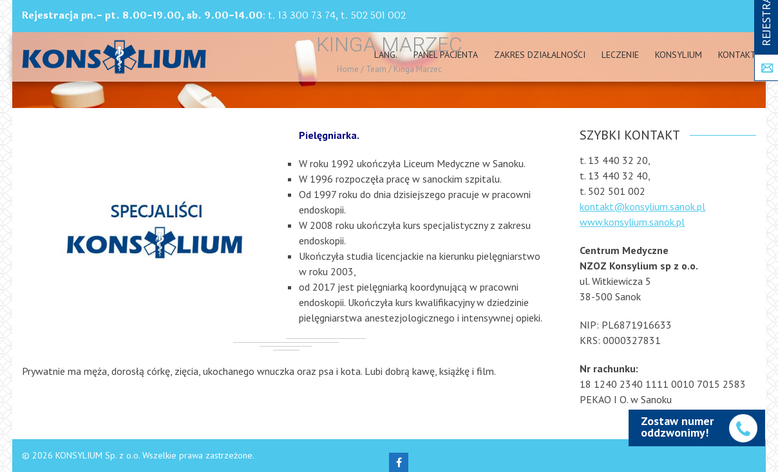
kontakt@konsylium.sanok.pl (642, 206)
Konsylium (678, 54)
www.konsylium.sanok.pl (632, 221)
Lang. (385, 54)
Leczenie (620, 54)
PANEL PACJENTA (445, 54)
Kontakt (737, 54)
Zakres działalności (539, 54)
